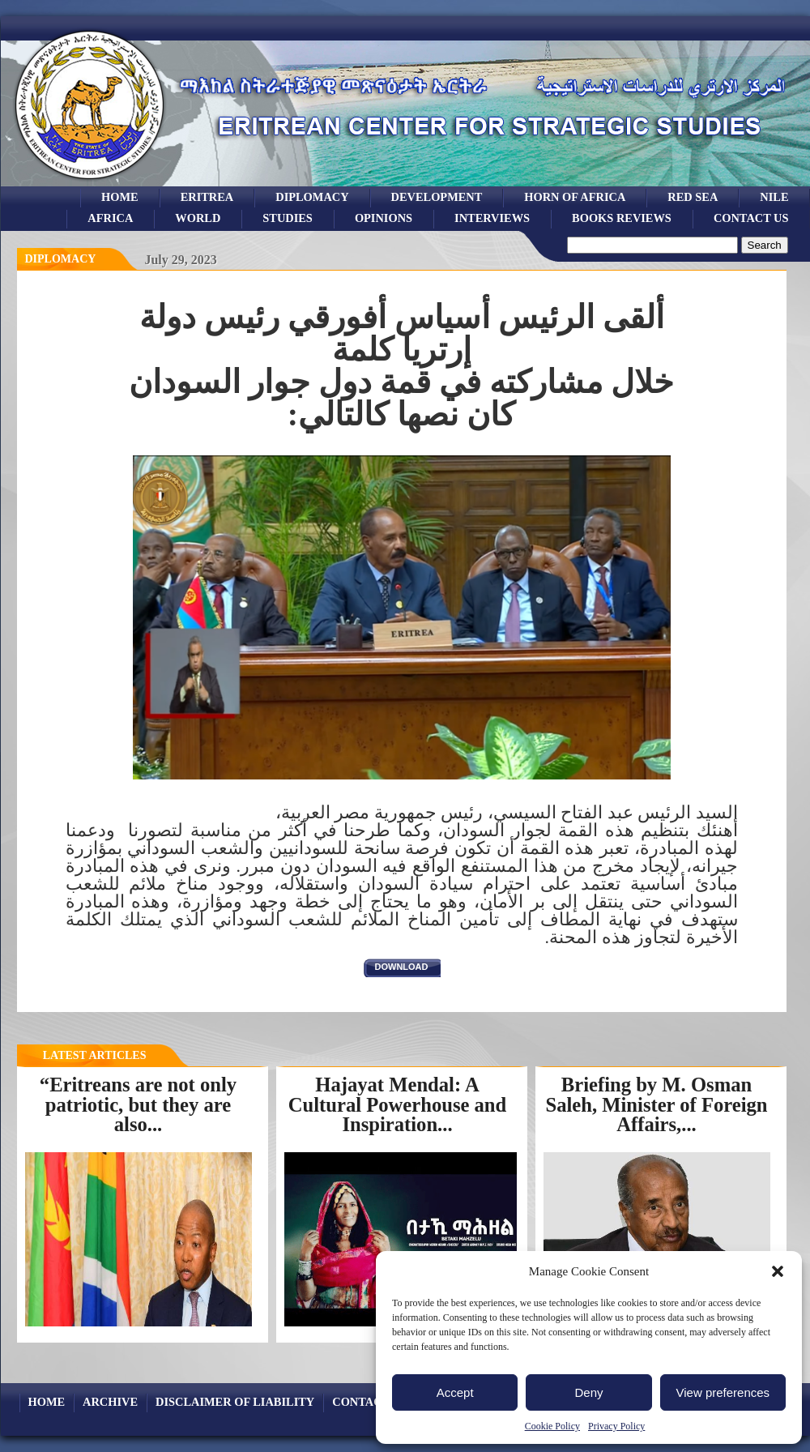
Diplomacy (311, 196)
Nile (774, 196)
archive (110, 1401)
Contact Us (751, 217)
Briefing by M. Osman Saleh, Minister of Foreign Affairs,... (656, 1104)
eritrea (207, 196)
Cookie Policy (552, 1426)
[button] (778, 1271)
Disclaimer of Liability (235, 1401)
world (197, 217)
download (401, 967)
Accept (455, 1392)
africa (110, 217)
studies (287, 217)
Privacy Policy (616, 1426)
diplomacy (60, 259)
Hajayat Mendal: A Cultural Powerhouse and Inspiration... (397, 1104)
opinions (383, 217)
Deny (588, 1392)
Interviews (492, 217)
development (437, 196)
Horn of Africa (574, 196)
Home (120, 196)
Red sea (692, 196)
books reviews (621, 217)
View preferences (723, 1392)
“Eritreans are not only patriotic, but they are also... (138, 1104)
